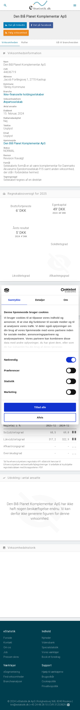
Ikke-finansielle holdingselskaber (23, 94)
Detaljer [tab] (40, 299)
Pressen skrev (11, 657)
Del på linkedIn (15, 25)
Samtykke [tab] (14, 299)
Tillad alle (40, 407)
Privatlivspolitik (50, 686)
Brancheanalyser (12, 681)
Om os (7, 647)
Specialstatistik (50, 647)
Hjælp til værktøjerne (52, 671)
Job (5, 652)
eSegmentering (11, 671)
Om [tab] (65, 299)
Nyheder (46, 637)
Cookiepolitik (49, 681)
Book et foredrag (51, 657)
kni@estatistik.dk (19, 704)
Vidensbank (48, 642)
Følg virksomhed (16, 33)
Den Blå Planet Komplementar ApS (24, 143)
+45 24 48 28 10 (39, 704)
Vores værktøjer (50, 652)
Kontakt (7, 642)
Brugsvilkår (48, 676)
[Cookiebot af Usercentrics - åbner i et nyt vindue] (61, 290)
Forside (7, 637)
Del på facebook (41, 25)
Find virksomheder (13, 676)
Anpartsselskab (13, 102)
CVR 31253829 (57, 704)
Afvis (40, 417)
